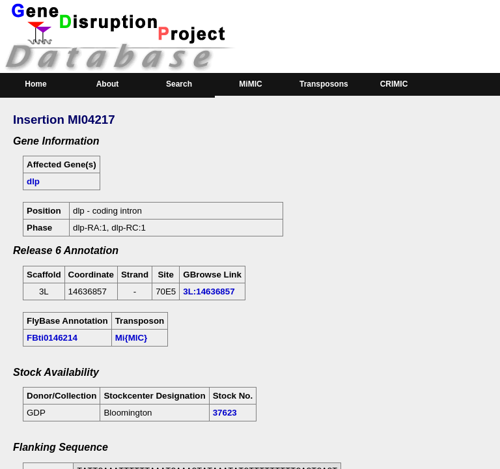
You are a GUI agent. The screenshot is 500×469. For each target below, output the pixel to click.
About (107, 84)
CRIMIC (394, 84)
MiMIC (250, 84)
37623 (225, 413)
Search (179, 84)
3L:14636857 (208, 291)
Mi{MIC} (131, 338)
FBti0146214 (52, 338)
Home (35, 84)
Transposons (323, 84)
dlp (33, 181)
